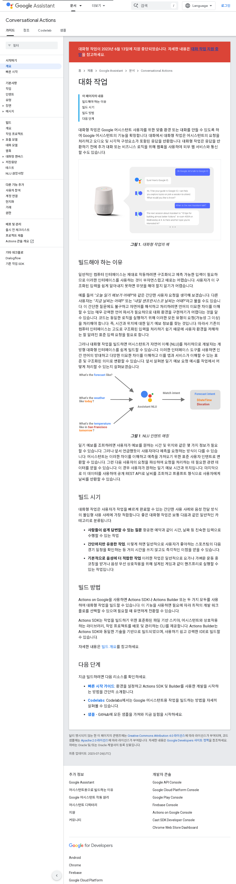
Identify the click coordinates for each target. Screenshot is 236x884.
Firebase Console (165, 772)
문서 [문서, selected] (119, 6)
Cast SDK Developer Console (174, 787)
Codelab (45, 30)
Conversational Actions (31, 20)
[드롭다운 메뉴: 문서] (127, 5)
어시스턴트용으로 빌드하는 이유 (91, 757)
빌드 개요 (109, 614)
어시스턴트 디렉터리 (83, 772)
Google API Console (167, 749)
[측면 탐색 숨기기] (56, 875)
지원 (161, 6)
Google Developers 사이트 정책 (188, 707)
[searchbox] (32, 45)
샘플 (63, 30)
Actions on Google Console (172, 779)
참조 (26, 30)
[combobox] (201, 5)
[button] (30, 106)
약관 (72, 874)
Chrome (75, 832)
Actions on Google (85, 6)
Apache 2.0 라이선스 (94, 707)
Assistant (35, 6)
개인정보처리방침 (92, 874)
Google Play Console (168, 764)
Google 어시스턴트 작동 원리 (89, 764)
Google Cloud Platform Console (176, 757)
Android (75, 825)
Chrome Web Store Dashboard (175, 794)
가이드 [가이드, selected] (10, 30)
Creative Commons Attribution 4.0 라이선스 (156, 703)
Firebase (75, 840)
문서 (132, 70)
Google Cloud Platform (86, 847)
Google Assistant (111, 70)
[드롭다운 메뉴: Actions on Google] (105, 5)
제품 (90, 70)
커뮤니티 (143, 6)
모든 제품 (75, 855)
